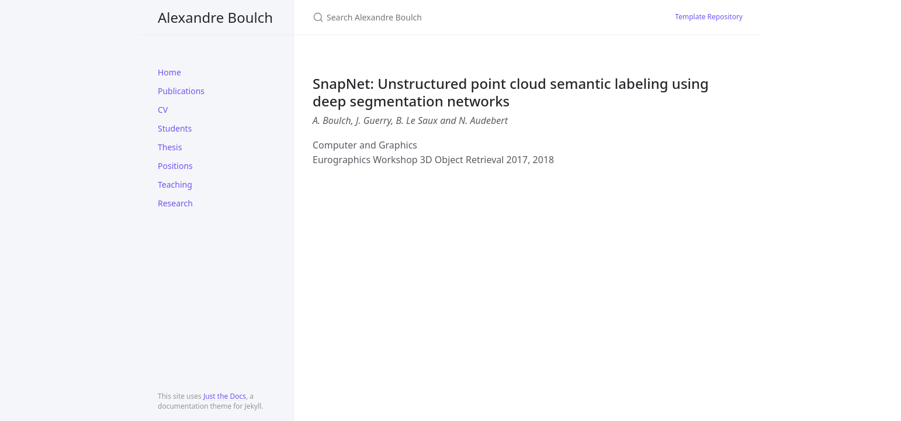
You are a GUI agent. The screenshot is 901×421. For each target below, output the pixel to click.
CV (163, 109)
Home (169, 72)
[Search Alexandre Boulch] (450, 17)
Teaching (175, 184)
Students (175, 128)
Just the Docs (224, 396)
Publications (181, 90)
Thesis (170, 147)
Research (175, 203)
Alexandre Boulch (215, 17)
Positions (175, 165)
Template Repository (709, 17)
